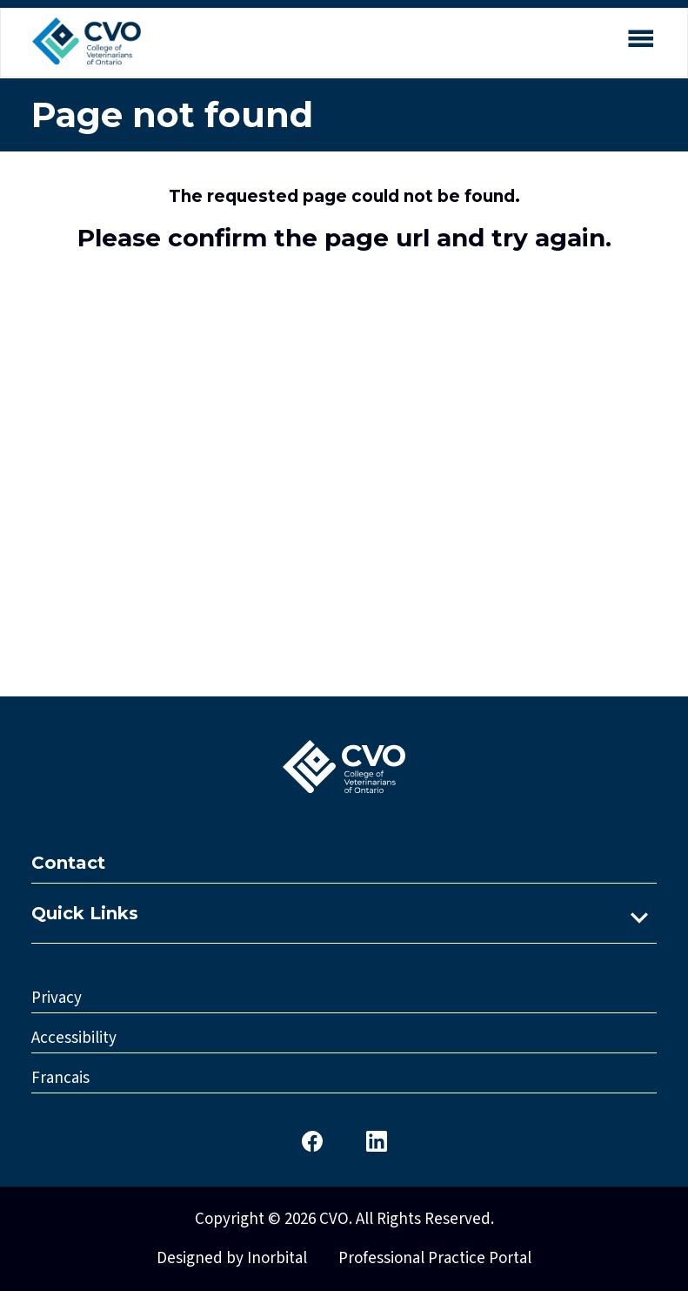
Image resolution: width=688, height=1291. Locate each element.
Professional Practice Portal (434, 1258)
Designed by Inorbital (232, 1258)
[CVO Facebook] (312, 1140)
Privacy (56, 998)
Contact (68, 862)
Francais (60, 1078)
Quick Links (84, 913)
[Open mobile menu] (640, 41)
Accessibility (74, 1038)
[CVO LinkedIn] (376, 1140)
